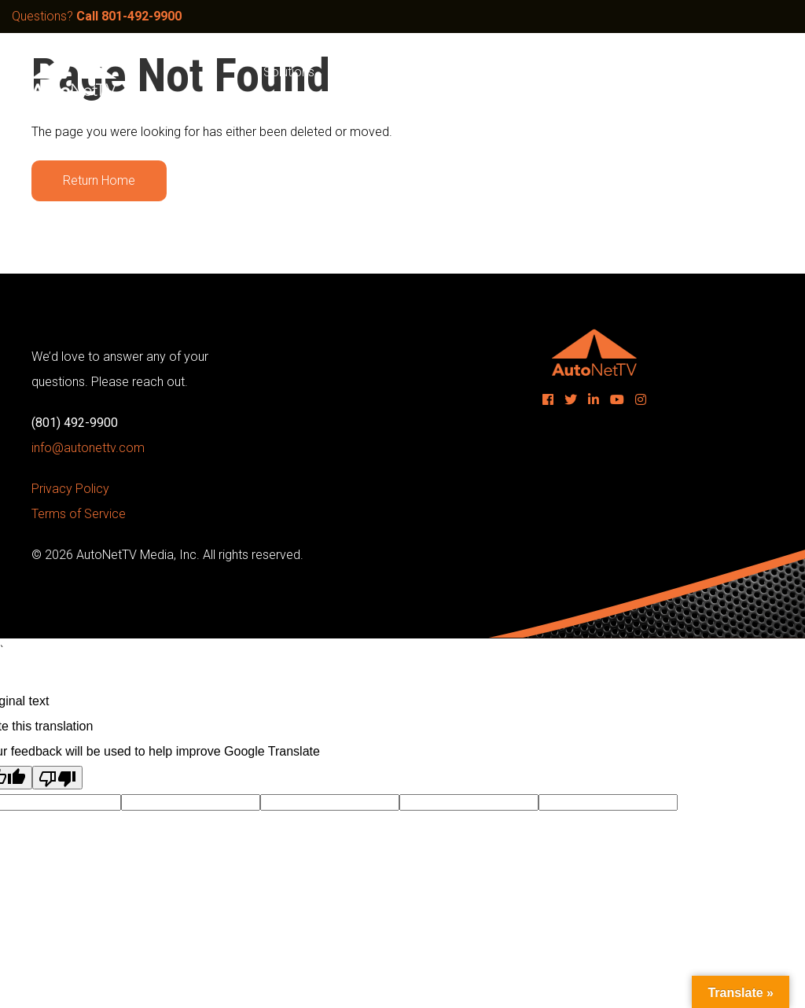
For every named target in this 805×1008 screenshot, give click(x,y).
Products (477, 71)
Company (556, 71)
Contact (683, 71)
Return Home (99, 180)
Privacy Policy (70, 488)
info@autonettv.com (88, 447)
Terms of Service (78, 513)
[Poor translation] (57, 777)
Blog (621, 71)
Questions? (97, 16)
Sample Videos (383, 71)
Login (747, 71)
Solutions (288, 71)
